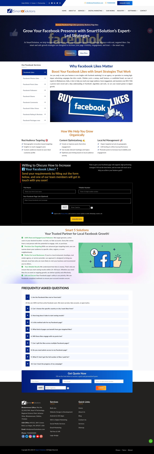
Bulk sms (53, 408)
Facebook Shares (34, 96)
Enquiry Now (125, 3)
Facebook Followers (34, 90)
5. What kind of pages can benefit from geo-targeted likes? (49, 329)
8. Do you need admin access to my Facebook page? (46, 350)
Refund (130, 450)
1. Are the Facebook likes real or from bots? (43, 297)
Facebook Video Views (34, 108)
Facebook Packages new (34, 120)
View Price (84, 53)
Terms (124, 450)
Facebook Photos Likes (34, 78)
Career (34, 3)
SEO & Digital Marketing (58, 420)
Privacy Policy (64, 213)
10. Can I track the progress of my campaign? (44, 364)
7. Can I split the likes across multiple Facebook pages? (47, 343)
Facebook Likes (35, 72)
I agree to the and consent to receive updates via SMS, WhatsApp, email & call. (78, 213)
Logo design (54, 435)
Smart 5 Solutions (40, 450)
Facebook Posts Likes (34, 84)
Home (64, 11)
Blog (80, 416)
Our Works (110, 11)
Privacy (118, 450)
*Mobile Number (84, 187)
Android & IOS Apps (57, 416)
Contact (143, 11)
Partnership (41, 3)
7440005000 (31, 433)
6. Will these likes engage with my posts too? (44, 336)
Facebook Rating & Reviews (34, 114)
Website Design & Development (61, 412)
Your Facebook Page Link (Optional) (35, 196)
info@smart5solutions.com (35, 429)
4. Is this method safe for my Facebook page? (44, 322)
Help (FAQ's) (25, 3)
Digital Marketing (96, 11)
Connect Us (70, 53)
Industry (121, 11)
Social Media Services (57, 423)
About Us (72, 11)
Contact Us (82, 420)
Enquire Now (77, 219)
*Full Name (27, 187)
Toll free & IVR (55, 431)
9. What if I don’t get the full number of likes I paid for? (47, 357)
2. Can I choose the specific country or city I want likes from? (49, 308)
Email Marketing (55, 427)
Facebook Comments (34, 102)
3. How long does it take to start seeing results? (45, 315)
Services (82, 11)
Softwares (133, 11)
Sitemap (81, 427)
